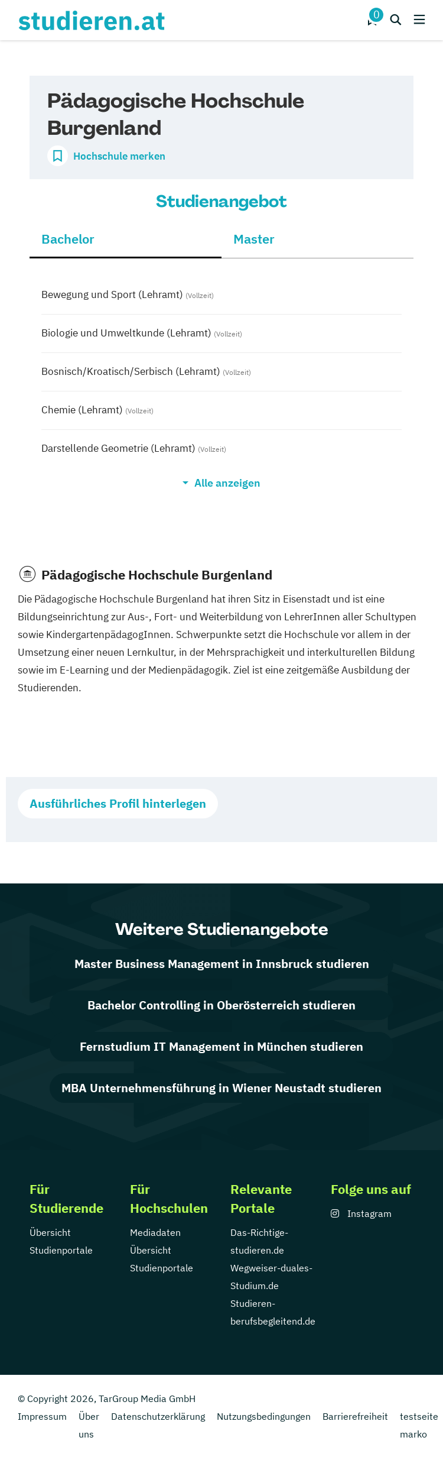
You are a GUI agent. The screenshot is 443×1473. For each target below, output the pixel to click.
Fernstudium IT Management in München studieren (221, 1046)
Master (254, 238)
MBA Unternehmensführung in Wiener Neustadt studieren (221, 1088)
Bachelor (68, 238)
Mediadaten (155, 1232)
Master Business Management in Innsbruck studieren (221, 964)
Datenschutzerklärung (158, 1416)
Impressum (42, 1416)
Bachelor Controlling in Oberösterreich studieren (221, 1005)
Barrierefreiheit (355, 1416)
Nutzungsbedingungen (264, 1416)
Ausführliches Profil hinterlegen (118, 803)
